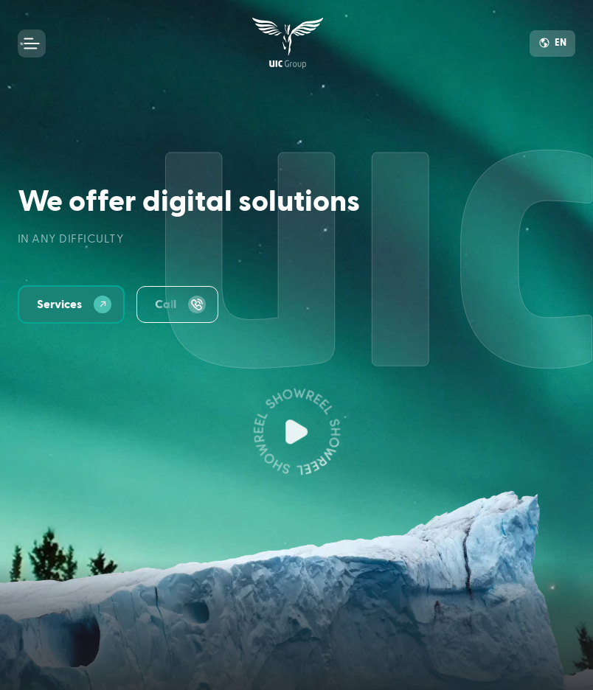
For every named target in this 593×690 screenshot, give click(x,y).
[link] (288, 43)
